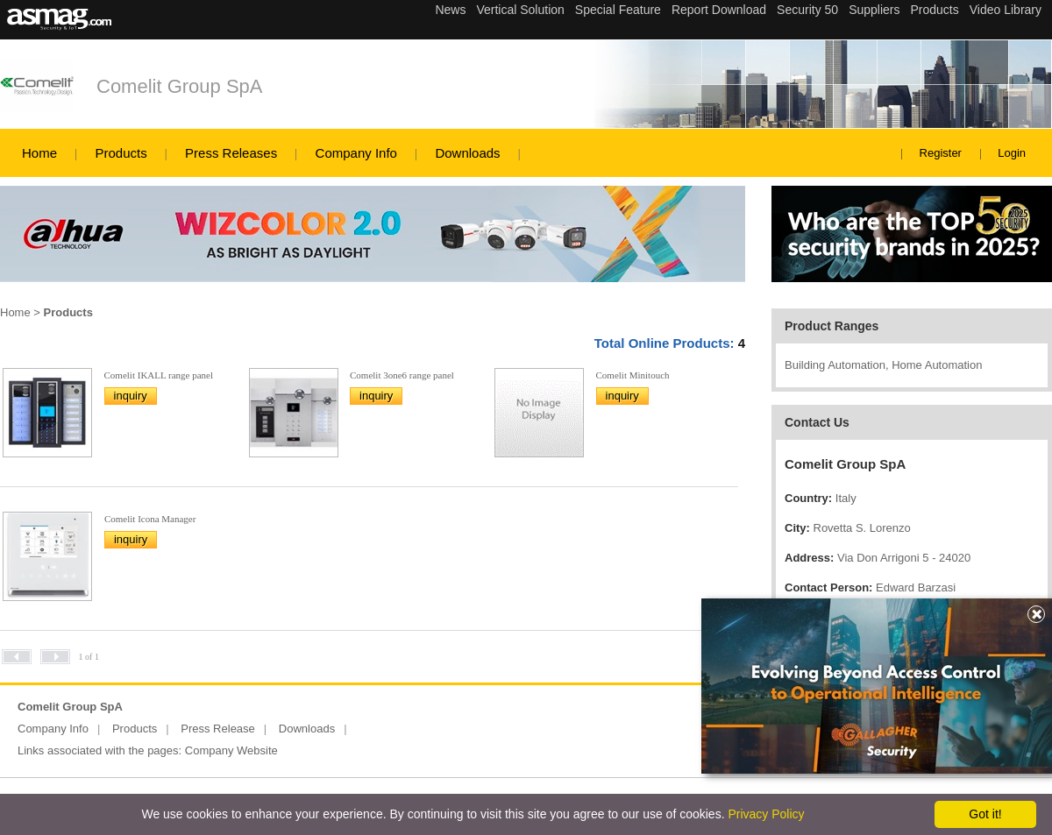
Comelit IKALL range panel (159, 375)
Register (941, 152)
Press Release (218, 728)
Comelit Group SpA (179, 86)
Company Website (231, 750)
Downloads (467, 152)
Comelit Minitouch (633, 375)
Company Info (356, 152)
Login (1012, 152)
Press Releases (231, 152)
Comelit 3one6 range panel (402, 375)
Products (120, 152)
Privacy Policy (766, 814)
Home (39, 152)
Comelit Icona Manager (149, 518)
